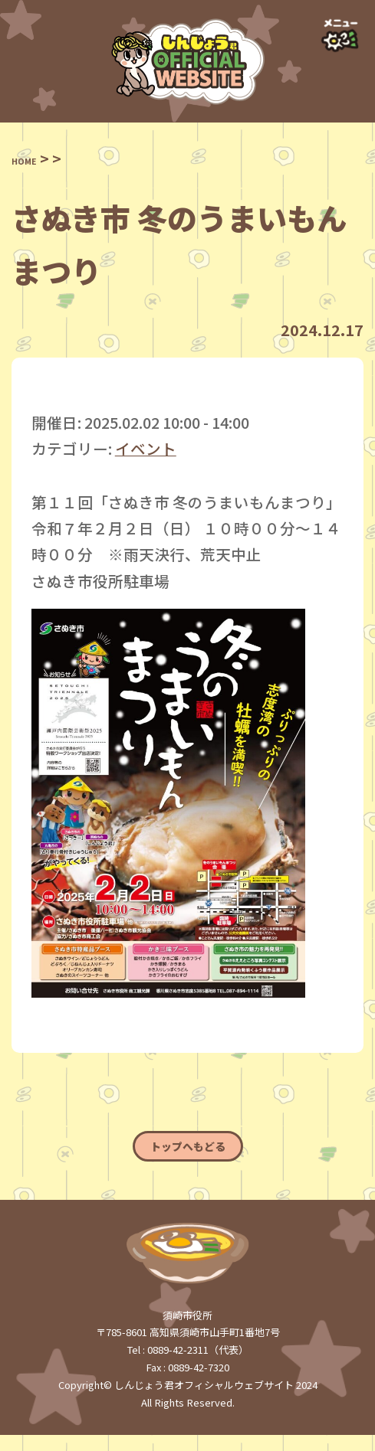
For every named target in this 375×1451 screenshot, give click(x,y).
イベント (145, 448)
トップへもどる (187, 1153)
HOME (34, 158)
